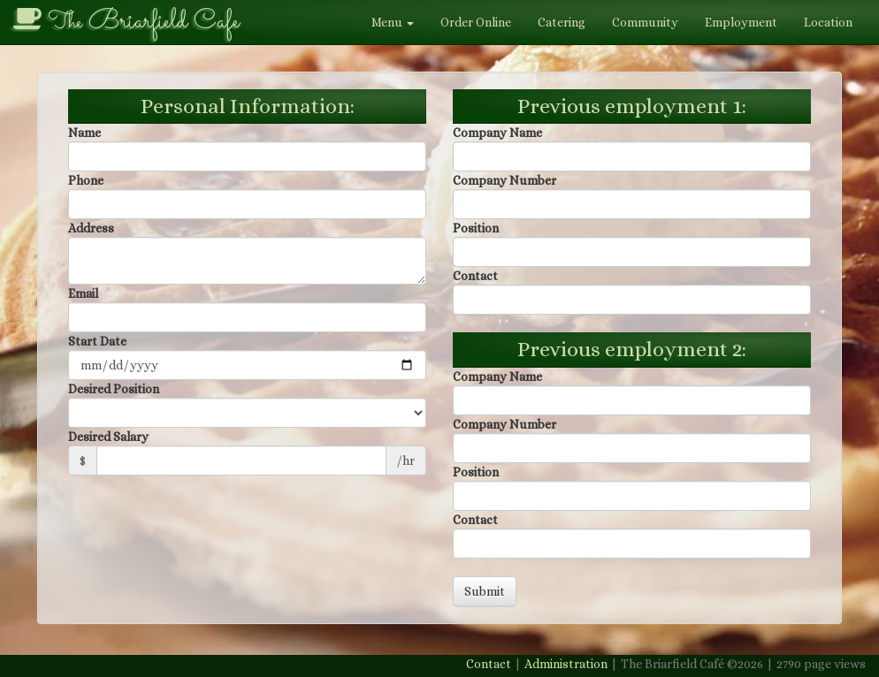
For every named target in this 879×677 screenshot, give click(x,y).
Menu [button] (392, 22)
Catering (561, 22)
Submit (484, 591)
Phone (85, 180)
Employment (741, 22)
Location (828, 22)
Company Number (504, 180)
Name (84, 133)
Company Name (497, 133)
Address (91, 228)
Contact (475, 276)
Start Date (97, 341)
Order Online (475, 22)
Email (83, 293)
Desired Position (113, 389)
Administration (566, 664)
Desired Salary (108, 437)
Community (645, 22)
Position (476, 228)
